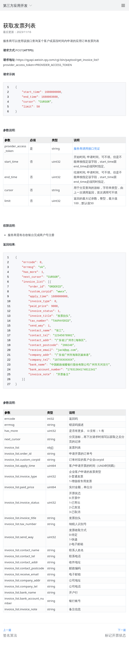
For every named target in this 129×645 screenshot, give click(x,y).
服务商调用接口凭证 (87, 147)
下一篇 (122, 623)
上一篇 (7, 623)
